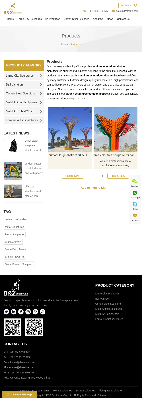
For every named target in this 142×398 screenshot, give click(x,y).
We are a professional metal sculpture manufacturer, (115, 163)
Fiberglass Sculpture (110, 390)
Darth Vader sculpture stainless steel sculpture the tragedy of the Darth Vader (33, 146)
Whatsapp (135, 197)
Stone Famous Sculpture (19, 264)
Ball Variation (52, 18)
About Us (98, 18)
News (110, 18)
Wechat (134, 186)
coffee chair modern (16, 219)
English (125, 5)
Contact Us (123, 18)
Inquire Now (72, 175)
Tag (7, 212)
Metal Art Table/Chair (24, 111)
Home (10, 18)
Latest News (16, 133)
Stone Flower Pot (14, 256)
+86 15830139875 (27, 372)
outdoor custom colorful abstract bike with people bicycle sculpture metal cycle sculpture (34, 168)
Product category (114, 285)
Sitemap (102, 395)
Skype (135, 209)
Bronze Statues (41, 390)
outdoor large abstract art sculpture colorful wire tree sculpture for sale (70, 155)
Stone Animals (13, 241)
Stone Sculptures (85, 390)
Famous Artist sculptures (24, 120)
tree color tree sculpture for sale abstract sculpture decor (116, 155)
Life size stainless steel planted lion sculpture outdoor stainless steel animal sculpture (34, 191)
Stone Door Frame (15, 249)
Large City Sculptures (29, 18)
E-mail (135, 220)
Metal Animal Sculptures (24, 102)
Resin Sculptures (14, 234)
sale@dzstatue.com (127, 10)
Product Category (23, 65)
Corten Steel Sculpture (76, 18)
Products (76, 44)
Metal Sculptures (14, 226)
